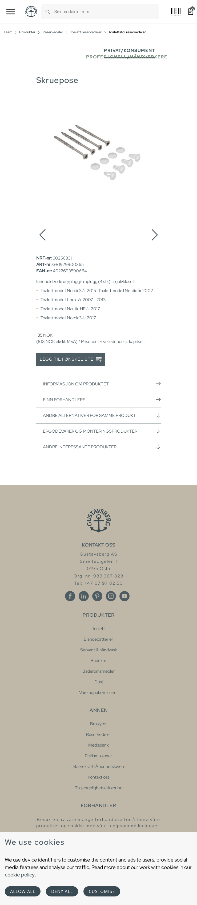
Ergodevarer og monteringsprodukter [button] (102, 431)
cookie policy (20, 874)
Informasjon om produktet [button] (102, 384)
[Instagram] (111, 596)
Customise (102, 891)
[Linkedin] (84, 596)
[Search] (47, 11)
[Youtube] (124, 596)
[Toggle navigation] (10, 11)
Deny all (62, 891)
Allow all (22, 891)
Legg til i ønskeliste (71, 359)
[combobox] (106, 11)
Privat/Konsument (129, 50)
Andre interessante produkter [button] (102, 447)
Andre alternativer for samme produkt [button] (102, 415)
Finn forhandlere (102, 399)
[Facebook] (70, 596)
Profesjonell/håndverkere (126, 57)
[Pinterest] (97, 596)
